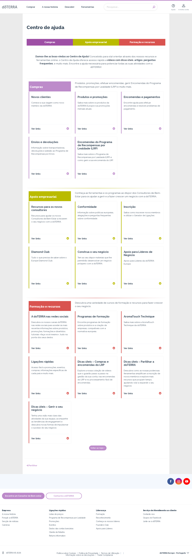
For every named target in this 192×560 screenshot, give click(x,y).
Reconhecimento (103, 518)
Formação (100, 514)
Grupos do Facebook (152, 518)
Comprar (30, 7)
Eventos (52, 525)
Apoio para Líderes (104, 528)
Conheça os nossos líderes (108, 521)
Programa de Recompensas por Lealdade (67, 518)
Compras (49, 42)
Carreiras (6, 525)
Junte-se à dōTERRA (151, 521)
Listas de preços (56, 514)
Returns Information (57, 536)
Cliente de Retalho (57, 532)
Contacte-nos (149, 514)
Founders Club (102, 525)
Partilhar (32, 465)
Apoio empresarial (96, 42)
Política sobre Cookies (66, 553)
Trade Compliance (105, 555)
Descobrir (69, 7)
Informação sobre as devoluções (80, 555)
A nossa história (50, 7)
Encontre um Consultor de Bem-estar (23, 496)
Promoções (54, 521)
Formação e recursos (142, 42)
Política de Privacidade (88, 553)
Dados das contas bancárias (61, 528)
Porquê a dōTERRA (10, 518)
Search (154, 7)
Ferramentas (87, 7)
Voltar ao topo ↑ (97, 448)
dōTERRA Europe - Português (173, 553)
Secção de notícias (10, 521)
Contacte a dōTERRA (64, 496)
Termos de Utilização (110, 553)
